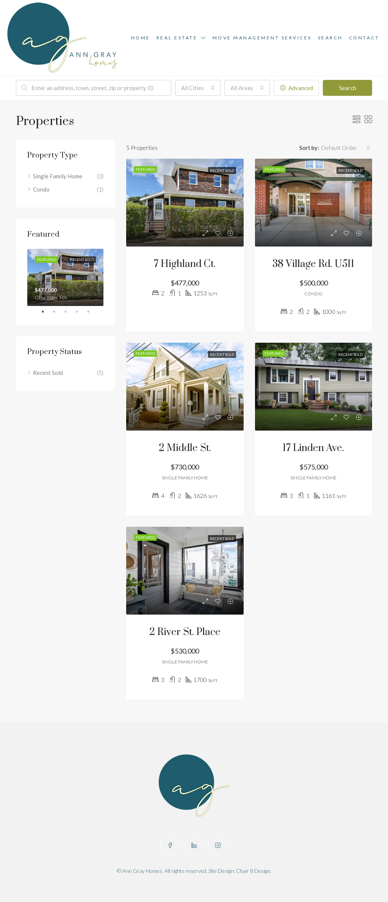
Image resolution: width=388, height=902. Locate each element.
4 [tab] (80, 311)
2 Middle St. (185, 448)
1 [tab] (46, 311)
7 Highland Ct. (185, 264)
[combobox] (198, 88)
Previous (38, 277)
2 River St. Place (185, 632)
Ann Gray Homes (142, 871)
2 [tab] (58, 311)
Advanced (296, 87)
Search (330, 38)
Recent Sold (48, 372)
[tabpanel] (65, 277)
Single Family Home (57, 176)
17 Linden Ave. (313, 448)
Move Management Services (262, 38)
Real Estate (177, 38)
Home (140, 38)
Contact (364, 38)
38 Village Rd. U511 (313, 264)
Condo (41, 189)
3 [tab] (69, 311)
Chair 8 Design (253, 871)
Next (92, 277)
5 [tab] (92, 311)
